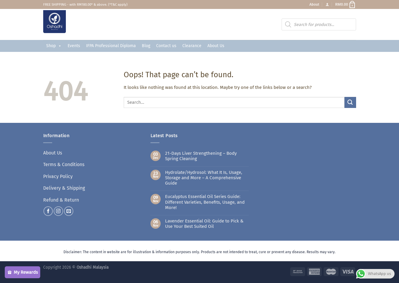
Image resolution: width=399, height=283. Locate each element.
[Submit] (350, 102)
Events (74, 45)
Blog (146, 45)
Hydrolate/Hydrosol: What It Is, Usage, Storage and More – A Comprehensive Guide (203, 178)
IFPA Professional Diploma (111, 45)
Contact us (166, 45)
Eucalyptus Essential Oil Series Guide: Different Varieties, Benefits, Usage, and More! (205, 202)
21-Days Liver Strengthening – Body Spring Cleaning (201, 156)
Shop (54, 46)
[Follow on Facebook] (48, 209)
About (314, 4)
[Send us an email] (68, 209)
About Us (215, 45)
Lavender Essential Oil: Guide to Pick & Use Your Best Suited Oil (204, 223)
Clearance (191, 45)
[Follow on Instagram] (58, 209)
